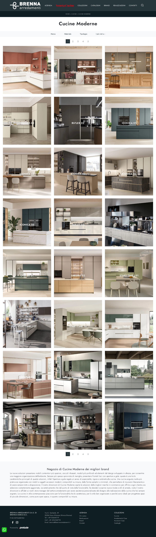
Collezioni (82, 5)
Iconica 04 (129, 174)
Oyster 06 (27, 377)
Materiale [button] (67, 34)
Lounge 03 (27, 123)
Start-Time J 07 (27, 326)
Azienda (48, 5)
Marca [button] (53, 34)
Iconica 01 (129, 123)
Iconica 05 (27, 224)
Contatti (133, 5)
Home (68, 14)
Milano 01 (129, 72)
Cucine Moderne (84, 14)
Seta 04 (129, 428)
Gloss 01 (78, 377)
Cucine (74, 14)
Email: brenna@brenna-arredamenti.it (57, 522)
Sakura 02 (78, 275)
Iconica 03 (78, 174)
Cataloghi (95, 5)
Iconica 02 (27, 174)
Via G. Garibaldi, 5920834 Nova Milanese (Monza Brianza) (58, 514)
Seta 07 (78, 428)
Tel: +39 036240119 (52, 517)
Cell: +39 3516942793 (53, 520)
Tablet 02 (78, 224)
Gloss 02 (129, 377)
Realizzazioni (119, 5)
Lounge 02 (78, 72)
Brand (107, 5)
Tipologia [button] (83, 34)
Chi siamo (82, 516)
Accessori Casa (119, 520)
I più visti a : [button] (100, 34)
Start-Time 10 (78, 326)
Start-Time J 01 (129, 275)
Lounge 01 (27, 72)
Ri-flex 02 (78, 123)
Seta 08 (27, 428)
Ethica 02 (129, 224)
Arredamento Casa (120, 518)
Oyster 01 (27, 275)
